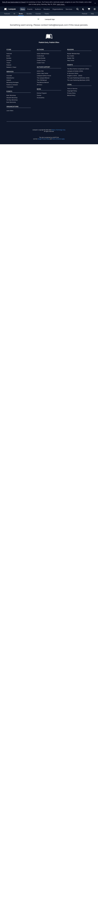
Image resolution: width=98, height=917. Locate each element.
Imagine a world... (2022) (74, 73)
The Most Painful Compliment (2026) (78, 66)
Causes (39, 93)
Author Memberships (43, 51)
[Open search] (77, 9)
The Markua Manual (43, 80)
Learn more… (61, 4)
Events (29, 9)
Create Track (41, 60)
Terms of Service (72, 86)
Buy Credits (70, 53)
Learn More (10, 108)
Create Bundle (41, 56)
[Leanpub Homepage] (10, 9)
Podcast (84, 13)
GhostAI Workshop (12, 95)
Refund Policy (71, 93)
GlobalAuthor (10, 75)
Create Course (41, 58)
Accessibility (40, 95)
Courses (38, 13)
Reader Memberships (73, 51)
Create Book (40, 53)
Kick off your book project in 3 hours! (14, 2)
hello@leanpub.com (58, 22)
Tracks (47, 13)
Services (69, 9)
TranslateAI (10, 84)
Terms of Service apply (58, 136)
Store (23, 9)
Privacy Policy (71, 91)
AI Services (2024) (72, 71)
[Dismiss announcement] (95, 3)
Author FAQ (40, 69)
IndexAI (9, 78)
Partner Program (42, 91)
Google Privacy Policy (43, 136)
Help (92, 13)
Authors (38, 9)
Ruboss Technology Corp (58, 127)
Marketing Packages (13, 80)
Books (21, 13)
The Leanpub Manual (43, 75)
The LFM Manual (42, 78)
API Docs (39, 82)
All (14, 13)
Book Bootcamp (11, 100)
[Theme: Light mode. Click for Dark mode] (83, 9)
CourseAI (9, 73)
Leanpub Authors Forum (44, 73)
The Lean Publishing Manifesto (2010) (78, 78)
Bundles (29, 13)
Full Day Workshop (12, 97)
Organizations (57, 9)
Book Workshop (11, 93)
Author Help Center (42, 71)
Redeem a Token (11, 65)
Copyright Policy (72, 88)
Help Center (70, 58)
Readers (47, 9)
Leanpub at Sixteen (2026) (75, 69)
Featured (7, 13)
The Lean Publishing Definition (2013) (78, 75)
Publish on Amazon (12, 82)
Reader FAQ (70, 56)
